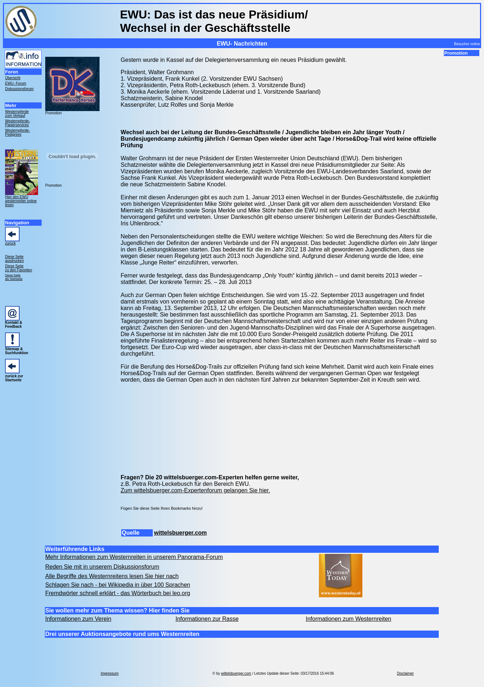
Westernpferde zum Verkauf (17, 114)
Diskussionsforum (19, 89)
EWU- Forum (15, 83)
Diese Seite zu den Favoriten (18, 268)
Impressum (109, 673)
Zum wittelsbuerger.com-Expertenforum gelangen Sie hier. (195, 490)
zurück (10, 243)
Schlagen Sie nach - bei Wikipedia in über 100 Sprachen (117, 585)
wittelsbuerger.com (180, 533)
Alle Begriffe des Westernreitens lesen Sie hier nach (112, 576)
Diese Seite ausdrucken (14, 259)
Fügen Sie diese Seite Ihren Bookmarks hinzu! (161, 508)
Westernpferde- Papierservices (17, 123)
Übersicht (12, 78)
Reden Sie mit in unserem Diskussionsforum (102, 567)
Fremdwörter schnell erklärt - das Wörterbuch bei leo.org (117, 593)
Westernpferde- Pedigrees (17, 132)
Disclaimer (405, 673)
